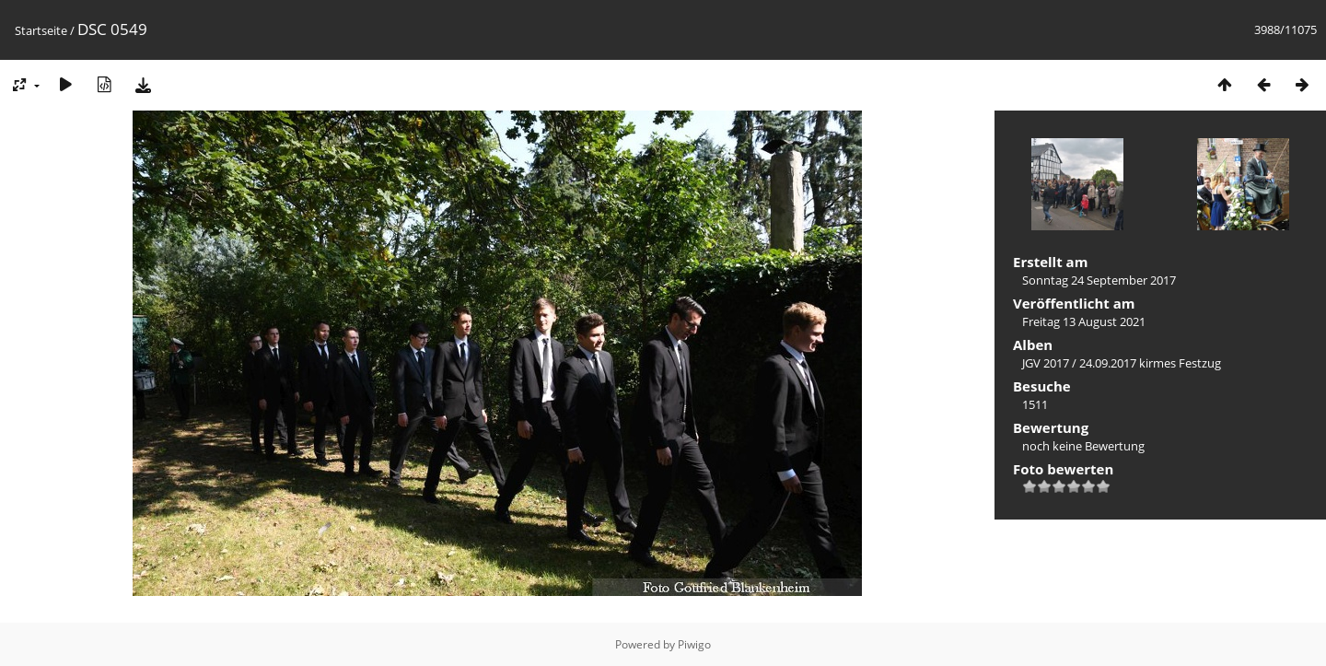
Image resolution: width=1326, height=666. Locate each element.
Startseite (41, 30)
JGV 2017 (1045, 363)
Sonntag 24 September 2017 (1099, 280)
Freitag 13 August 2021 (1084, 321)
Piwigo (694, 644)
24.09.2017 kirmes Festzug (1150, 363)
